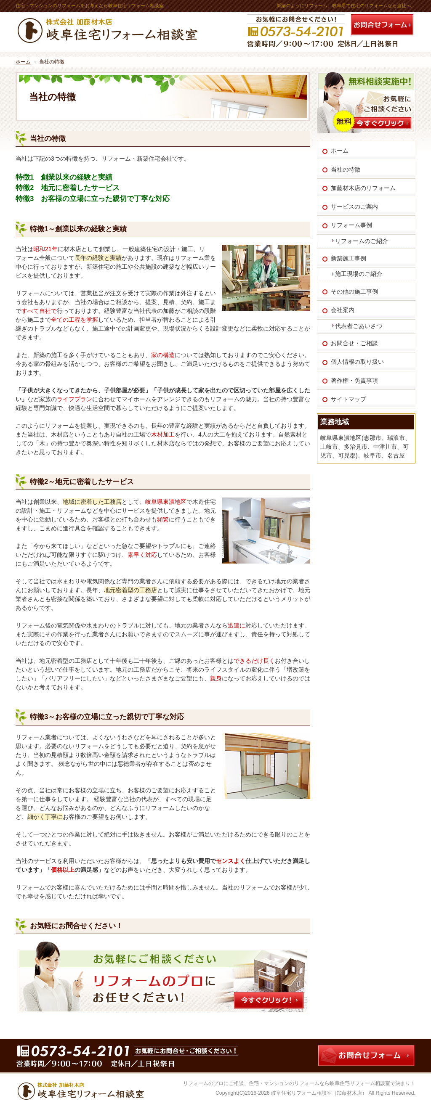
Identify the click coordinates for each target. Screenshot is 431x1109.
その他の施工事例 (354, 291)
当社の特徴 (48, 139)
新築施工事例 (348, 258)
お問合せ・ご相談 (354, 343)
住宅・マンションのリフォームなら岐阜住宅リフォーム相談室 (319, 1083)
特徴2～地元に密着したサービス (82, 482)
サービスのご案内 (354, 206)
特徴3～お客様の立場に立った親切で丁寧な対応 (107, 717)
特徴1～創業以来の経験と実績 (78, 229)
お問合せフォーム (382, 24)
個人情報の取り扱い (357, 361)
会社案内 (342, 310)
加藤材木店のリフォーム (363, 188)
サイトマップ (348, 399)
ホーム (340, 150)
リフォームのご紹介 (361, 241)
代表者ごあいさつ (358, 326)
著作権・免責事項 (354, 380)
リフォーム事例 (351, 225)
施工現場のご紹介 (358, 273)
